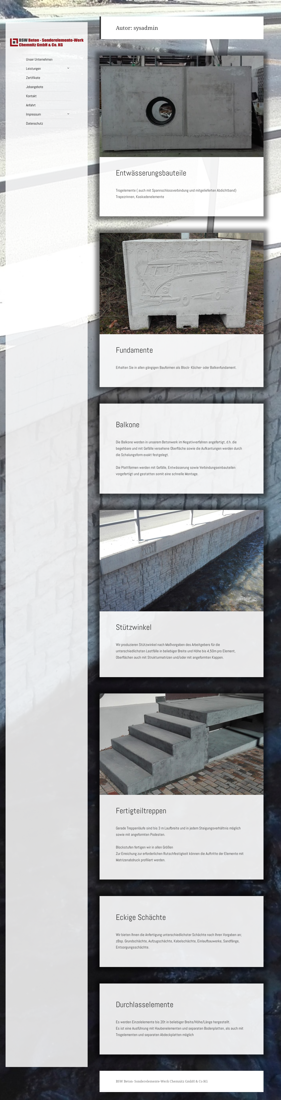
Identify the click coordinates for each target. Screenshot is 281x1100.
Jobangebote (34, 86)
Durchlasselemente (144, 1005)
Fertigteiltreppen (141, 811)
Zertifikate (33, 77)
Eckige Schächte (141, 917)
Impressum (33, 114)
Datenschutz (34, 123)
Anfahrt (31, 105)
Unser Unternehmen (39, 59)
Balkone (128, 425)
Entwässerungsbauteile (151, 173)
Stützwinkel (134, 627)
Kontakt (31, 96)
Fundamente (134, 350)
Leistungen (33, 68)
